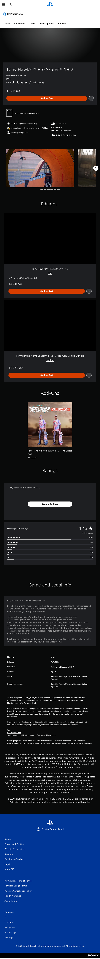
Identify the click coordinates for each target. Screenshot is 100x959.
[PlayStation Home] (50, 4)
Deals (32, 23)
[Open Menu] (3, 4)
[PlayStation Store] (14, 13)
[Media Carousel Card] (40, 168)
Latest (7, 23)
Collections (19, 23)
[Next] (95, 168)
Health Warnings (14, 733)
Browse (62, 23)
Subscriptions (47, 23)
